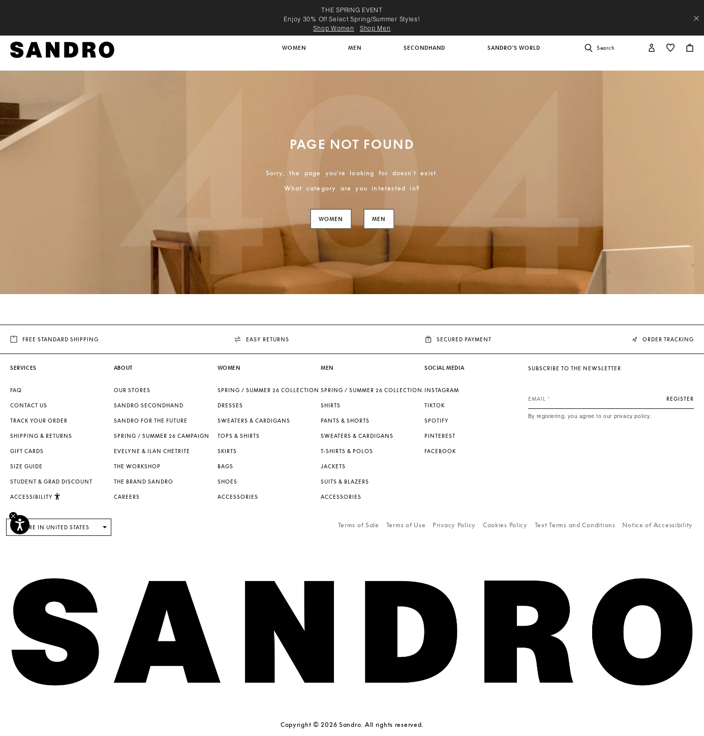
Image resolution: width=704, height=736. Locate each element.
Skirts (227, 451)
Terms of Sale (358, 525)
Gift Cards (27, 451)
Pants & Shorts (345, 421)
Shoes (227, 481)
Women (331, 219)
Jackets (333, 466)
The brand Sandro (143, 481)
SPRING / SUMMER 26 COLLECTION (268, 390)
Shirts (331, 405)
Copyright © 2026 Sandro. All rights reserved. (352, 724)
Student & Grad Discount (51, 481)
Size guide (26, 466)
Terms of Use (406, 525)
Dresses (230, 405)
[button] (295, 53)
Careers (127, 497)
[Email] (611, 399)
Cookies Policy (505, 525)
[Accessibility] (19, 524)
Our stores (132, 390)
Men (378, 219)
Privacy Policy (454, 525)
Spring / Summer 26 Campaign (161, 436)
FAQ (16, 390)
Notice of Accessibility (657, 525)
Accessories (238, 497)
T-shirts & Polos (347, 451)
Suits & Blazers (345, 481)
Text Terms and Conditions (575, 525)
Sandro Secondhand (148, 405)
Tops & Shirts (239, 436)
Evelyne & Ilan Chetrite (152, 451)
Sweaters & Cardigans (254, 421)
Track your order (39, 421)
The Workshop (137, 466)
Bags (225, 466)
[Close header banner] (696, 18)
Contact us (28, 405)
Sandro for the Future (151, 421)
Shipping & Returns (41, 436)
